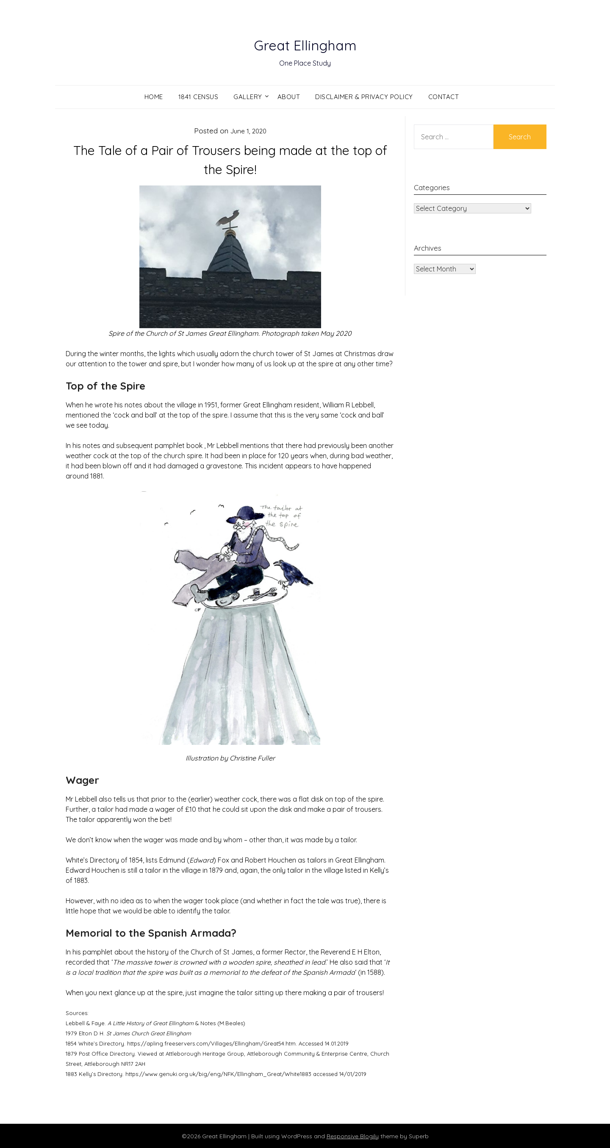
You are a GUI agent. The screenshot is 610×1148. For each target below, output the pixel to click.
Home (153, 97)
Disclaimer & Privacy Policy (364, 97)
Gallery (247, 97)
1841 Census (198, 97)
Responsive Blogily (353, 1136)
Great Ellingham (305, 42)
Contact (443, 97)
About (288, 97)
